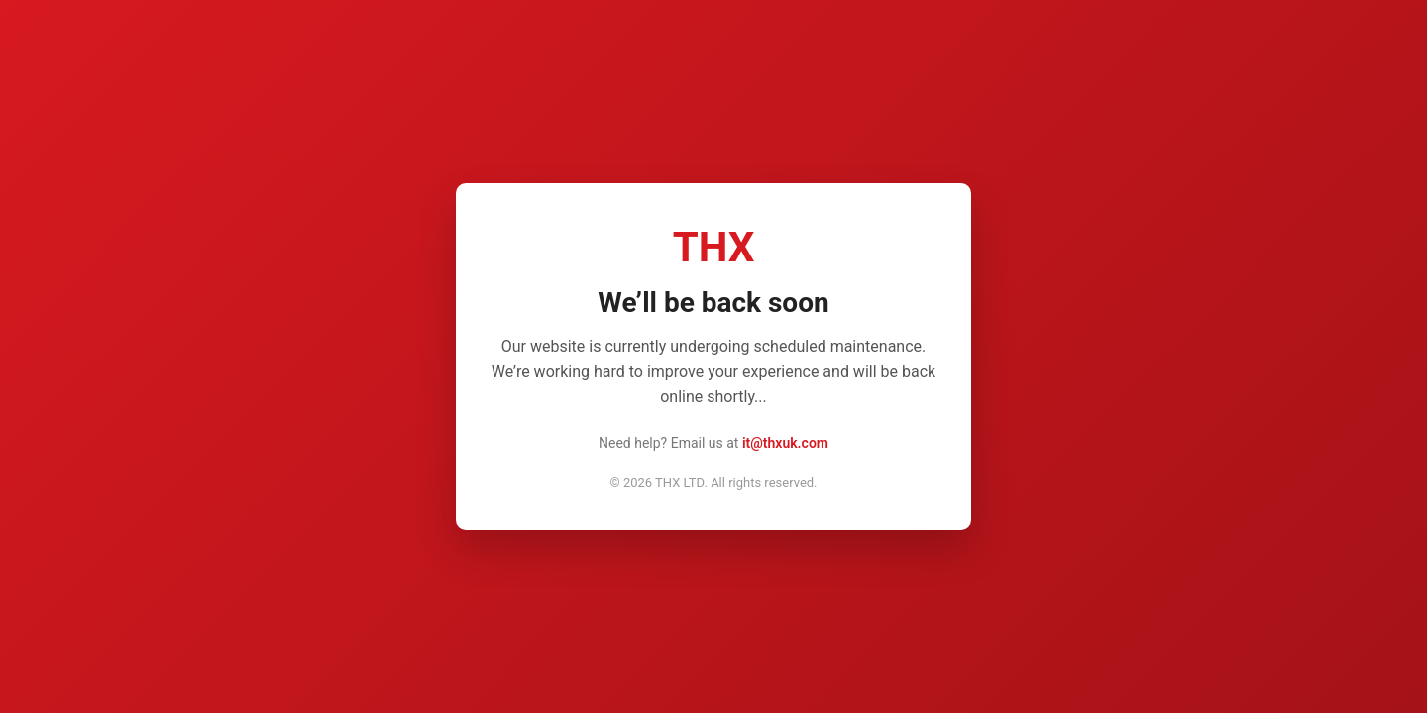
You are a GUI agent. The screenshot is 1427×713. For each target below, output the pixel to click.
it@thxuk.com (785, 443)
